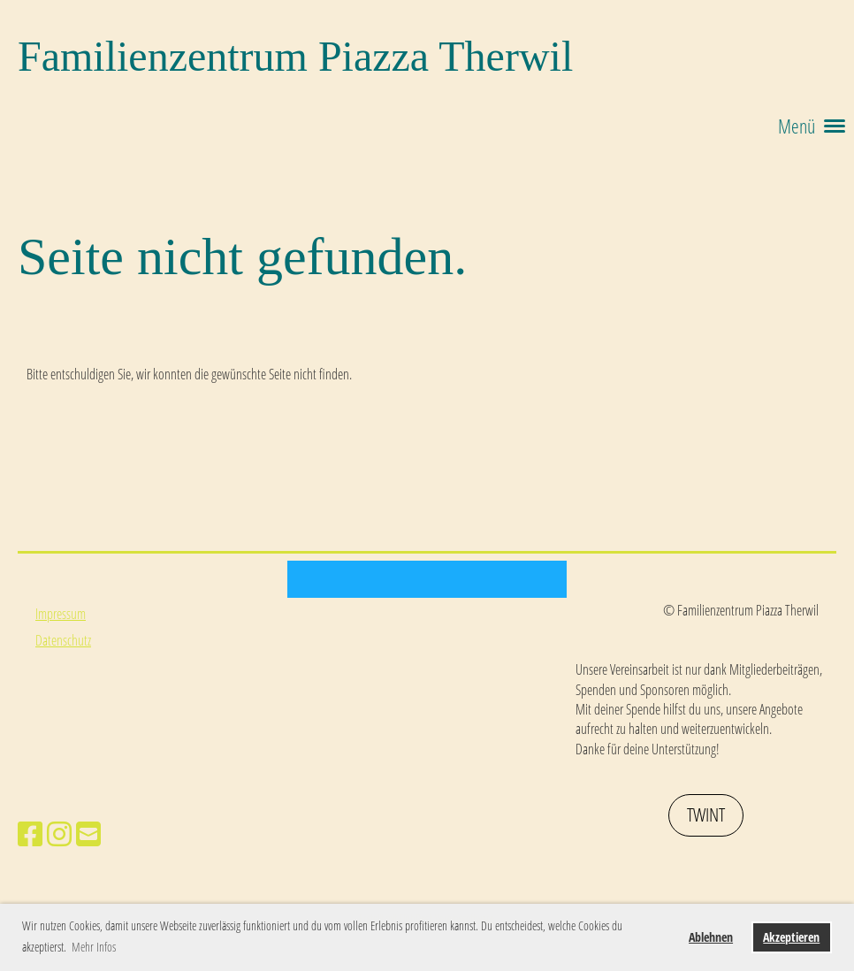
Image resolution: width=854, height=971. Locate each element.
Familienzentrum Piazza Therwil (295, 56)
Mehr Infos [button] (94, 946)
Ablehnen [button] (711, 937)
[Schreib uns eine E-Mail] (88, 833)
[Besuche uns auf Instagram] (59, 833)
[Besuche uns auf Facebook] (30, 833)
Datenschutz (63, 640)
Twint (706, 814)
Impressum (60, 613)
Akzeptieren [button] (791, 937)
